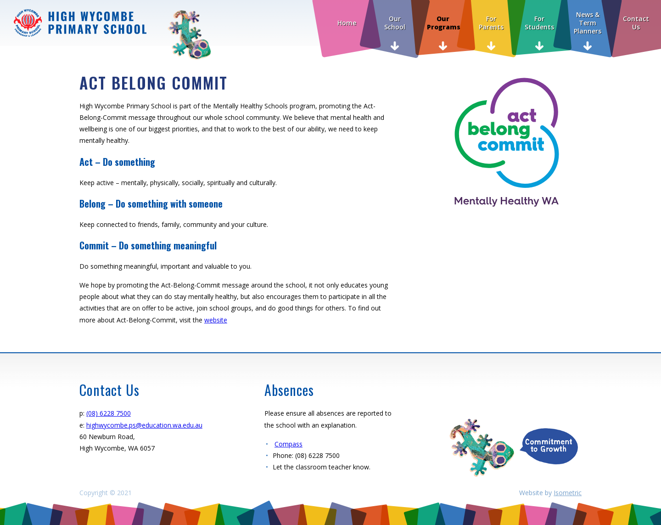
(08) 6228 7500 (108, 413)
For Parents (491, 22)
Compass (288, 444)
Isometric (568, 492)
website (215, 320)
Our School (394, 22)
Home (346, 22)
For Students (539, 22)
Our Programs (443, 22)
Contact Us (636, 22)
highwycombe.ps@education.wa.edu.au (144, 425)
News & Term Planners (587, 22)
